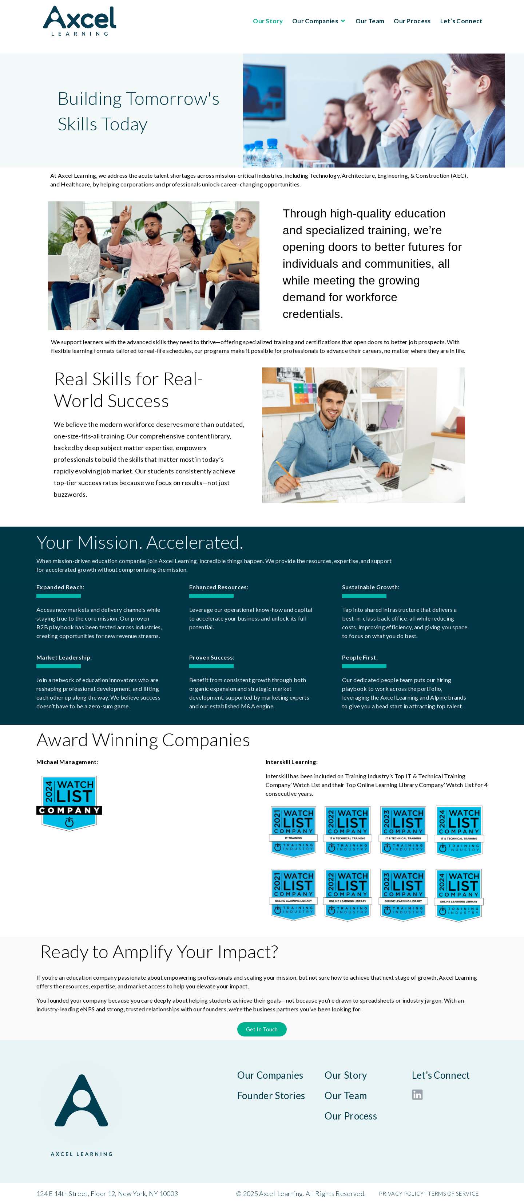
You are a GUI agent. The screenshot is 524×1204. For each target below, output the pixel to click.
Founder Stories (271, 1095)
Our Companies (319, 21)
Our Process (412, 21)
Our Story (268, 21)
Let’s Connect (461, 21)
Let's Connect (441, 1075)
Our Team (370, 21)
